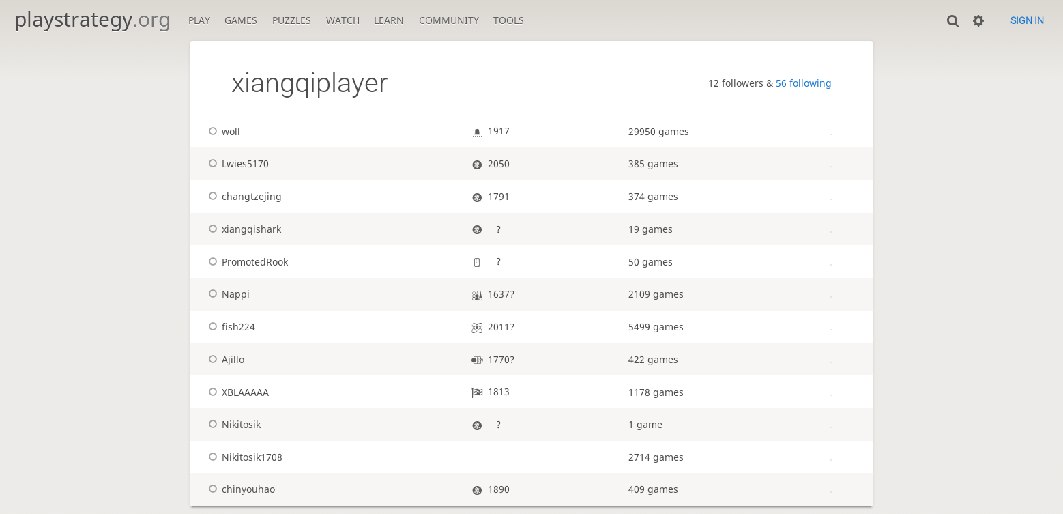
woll (222, 131)
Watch (343, 20)
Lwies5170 (237, 163)
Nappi (227, 293)
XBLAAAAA (237, 392)
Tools (508, 20)
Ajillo (224, 359)
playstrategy (92, 19)
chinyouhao (240, 489)
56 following (804, 82)
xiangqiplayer (309, 83)
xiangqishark (243, 229)
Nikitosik (233, 424)
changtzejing (243, 196)
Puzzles (291, 20)
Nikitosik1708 (243, 457)
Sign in (1027, 20)
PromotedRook (246, 261)
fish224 (230, 326)
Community (449, 20)
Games (240, 20)
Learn (389, 20)
